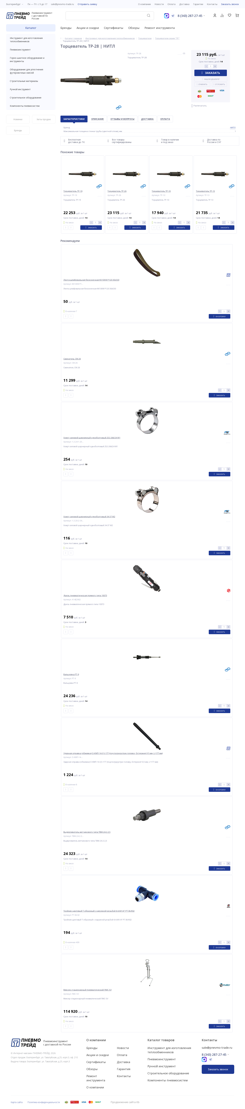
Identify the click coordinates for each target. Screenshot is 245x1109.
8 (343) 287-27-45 (190, 16)
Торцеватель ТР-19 (72, 191)
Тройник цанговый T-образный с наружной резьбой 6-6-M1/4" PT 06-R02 (99, 911)
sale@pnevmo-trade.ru (62, 4)
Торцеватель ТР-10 (161, 191)
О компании (96, 1040)
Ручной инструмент (31, 89)
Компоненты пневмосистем (31, 105)
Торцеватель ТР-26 (117, 191)
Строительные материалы (24, 81)
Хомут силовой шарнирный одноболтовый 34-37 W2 (89, 516)
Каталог (30, 28)
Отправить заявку (87, 4)
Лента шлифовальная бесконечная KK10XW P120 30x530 (91, 280)
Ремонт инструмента (160, 28)
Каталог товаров (161, 1040)
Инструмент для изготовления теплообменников (31, 40)
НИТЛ (232, 127)
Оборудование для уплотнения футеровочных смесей (31, 71)
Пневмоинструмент (31, 49)
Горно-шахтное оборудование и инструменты (31, 59)
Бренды (66, 28)
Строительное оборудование (31, 97)
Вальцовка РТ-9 (71, 674)
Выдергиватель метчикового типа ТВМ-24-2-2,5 (86, 832)
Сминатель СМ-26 (72, 358)
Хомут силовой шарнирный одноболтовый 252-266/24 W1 (91, 437)
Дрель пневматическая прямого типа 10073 (85, 595)
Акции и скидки (88, 28)
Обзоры (134, 28)
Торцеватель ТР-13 (205, 191)
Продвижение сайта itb (125, 1102)
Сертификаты (113, 28)
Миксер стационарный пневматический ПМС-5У (87, 990)
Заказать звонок (230, 4)
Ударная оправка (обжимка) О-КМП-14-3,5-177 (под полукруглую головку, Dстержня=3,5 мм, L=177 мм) (113, 753)
